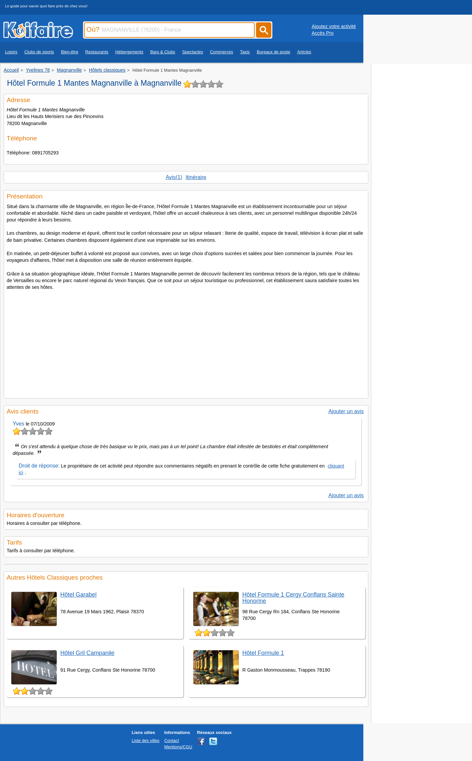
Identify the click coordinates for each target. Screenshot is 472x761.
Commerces (221, 51)
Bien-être (69, 51)
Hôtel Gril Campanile (87, 653)
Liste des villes (145, 740)
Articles (304, 51)
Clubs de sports (39, 51)
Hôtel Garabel (78, 594)
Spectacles (192, 51)
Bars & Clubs (162, 51)
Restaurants (96, 51)
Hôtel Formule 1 (263, 653)
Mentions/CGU (178, 746)
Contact (171, 740)
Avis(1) (174, 177)
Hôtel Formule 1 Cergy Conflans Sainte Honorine (293, 597)
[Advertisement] (186, 342)
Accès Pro (323, 33)
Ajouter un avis (346, 411)
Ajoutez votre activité (334, 26)
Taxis (245, 51)
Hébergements (129, 51)
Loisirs (11, 51)
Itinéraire (196, 177)
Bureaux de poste (273, 51)
